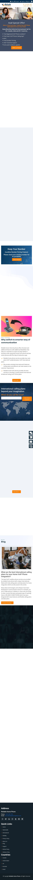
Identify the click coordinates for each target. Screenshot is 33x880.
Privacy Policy (6, 838)
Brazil (4, 869)
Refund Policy (6, 849)
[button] (1, 14)
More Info (16, 380)
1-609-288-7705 (27, 6)
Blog (12, 1)
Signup (22, 1)
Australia (5, 866)
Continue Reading (7, 603)
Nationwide (5, 829)
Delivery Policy (6, 852)
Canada (4, 857)
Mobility (4, 835)
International (6, 832)
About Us (5, 841)
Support (17, 1)
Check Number (17, 259)
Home (4, 827)
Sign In (27, 1)
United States (6, 860)
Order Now (16, 51)
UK (3, 863)
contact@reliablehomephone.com (13, 815)
